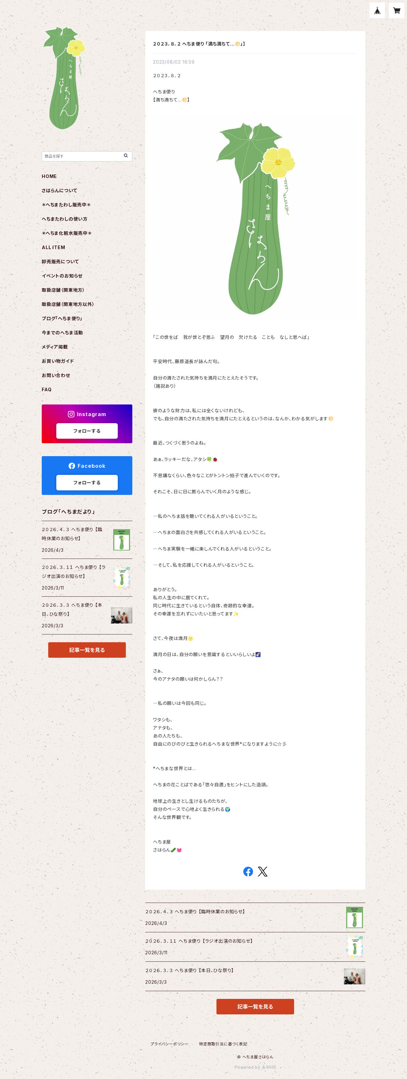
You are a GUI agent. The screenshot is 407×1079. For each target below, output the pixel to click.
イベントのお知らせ (62, 275)
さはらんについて (59, 190)
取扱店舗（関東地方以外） (68, 304)
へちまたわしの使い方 (65, 219)
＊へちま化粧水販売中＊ (67, 233)
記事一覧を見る (255, 1006)
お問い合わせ (56, 375)
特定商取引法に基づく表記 (223, 1044)
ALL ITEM (53, 247)
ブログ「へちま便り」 (62, 318)
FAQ (46, 389)
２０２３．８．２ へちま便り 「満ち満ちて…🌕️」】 (199, 44)
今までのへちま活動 (62, 332)
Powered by (255, 1067)
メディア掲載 (55, 347)
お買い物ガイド (58, 361)
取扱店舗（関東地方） (63, 290)
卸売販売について (60, 261)
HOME (49, 176)
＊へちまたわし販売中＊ (66, 204)
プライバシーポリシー (169, 1044)
